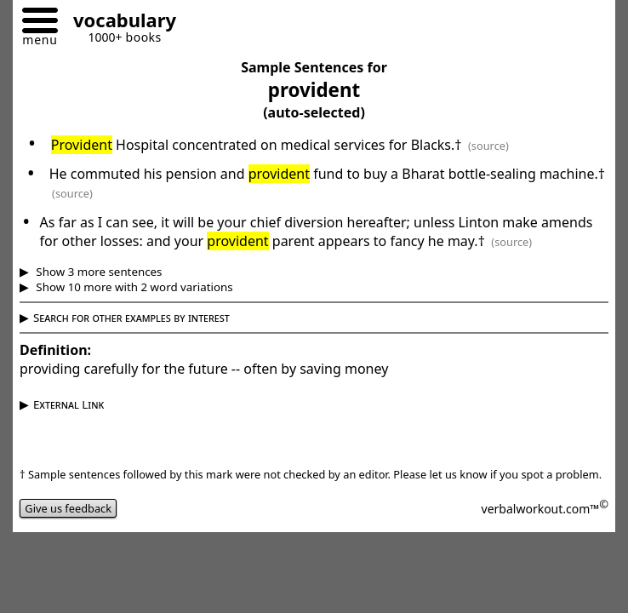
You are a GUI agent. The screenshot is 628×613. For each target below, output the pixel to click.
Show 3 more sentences (98, 271)
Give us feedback (68, 508)
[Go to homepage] (118, 22)
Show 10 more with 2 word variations (133, 287)
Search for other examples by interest (131, 317)
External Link (68, 404)
